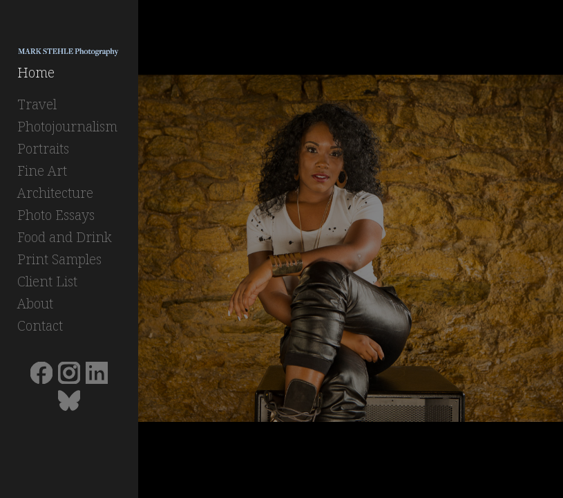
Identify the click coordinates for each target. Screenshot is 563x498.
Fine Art (42, 170)
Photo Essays (56, 214)
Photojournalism (67, 126)
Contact (40, 325)
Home (36, 72)
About (35, 303)
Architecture (55, 192)
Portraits (43, 148)
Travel (37, 104)
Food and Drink (64, 237)
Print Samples (59, 259)
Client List (47, 281)
